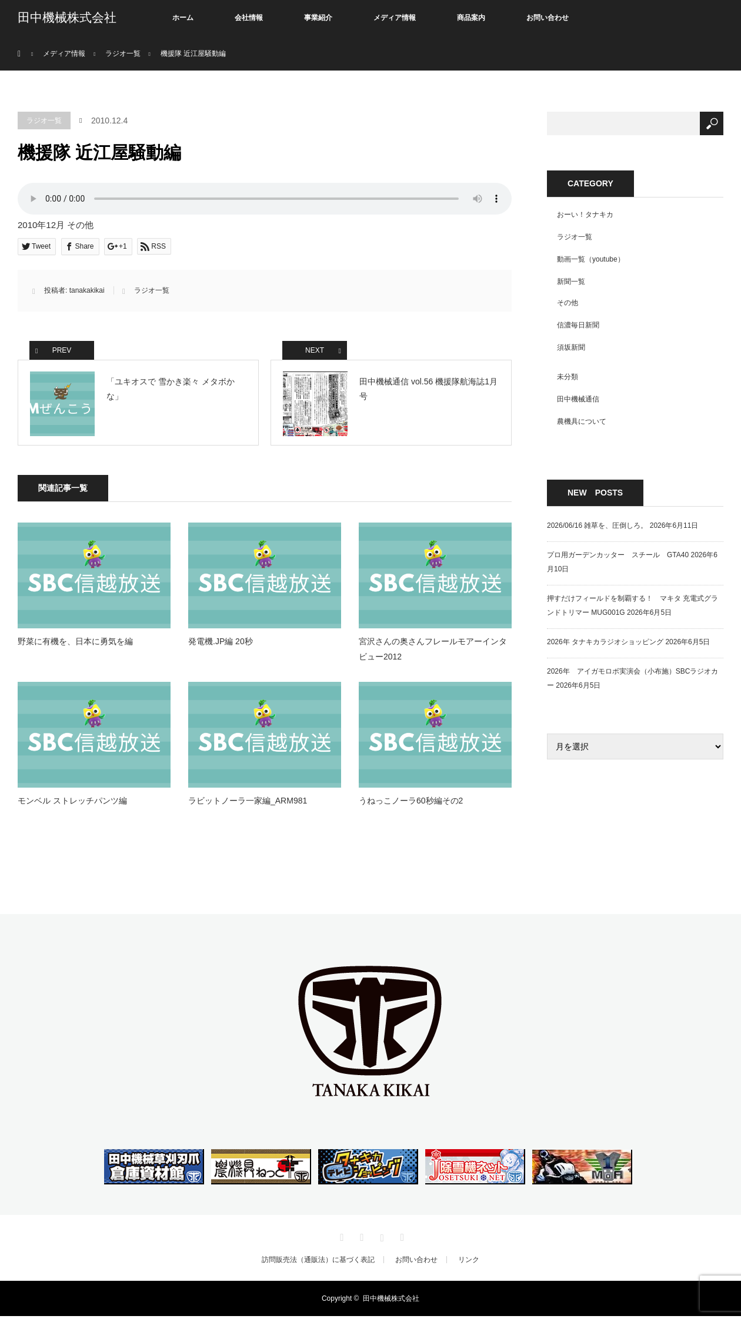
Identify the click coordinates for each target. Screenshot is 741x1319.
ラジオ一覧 (44, 120)
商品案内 (471, 18)
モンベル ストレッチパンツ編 (72, 803)
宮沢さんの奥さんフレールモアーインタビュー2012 (433, 652)
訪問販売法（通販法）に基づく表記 (318, 1262)
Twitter (340, 1238)
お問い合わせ (547, 18)
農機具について (581, 421)
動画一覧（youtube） (591, 259)
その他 (567, 303)
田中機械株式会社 (67, 18)
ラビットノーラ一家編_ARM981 (247, 803)
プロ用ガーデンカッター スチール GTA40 (618, 555)
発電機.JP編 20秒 (220, 644)
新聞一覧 (571, 281)
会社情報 (249, 18)
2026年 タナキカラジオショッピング (605, 642)
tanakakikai (87, 290)
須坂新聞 (571, 347)
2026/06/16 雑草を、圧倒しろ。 (597, 525)
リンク (468, 1262)
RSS (400, 1238)
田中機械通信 (578, 399)
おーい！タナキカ (585, 214)
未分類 (567, 377)
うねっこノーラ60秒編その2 (411, 803)
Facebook (360, 1238)
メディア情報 (394, 18)
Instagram (380, 1238)
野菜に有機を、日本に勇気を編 (79, 644)
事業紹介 (318, 18)
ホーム (182, 18)
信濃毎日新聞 (578, 325)
